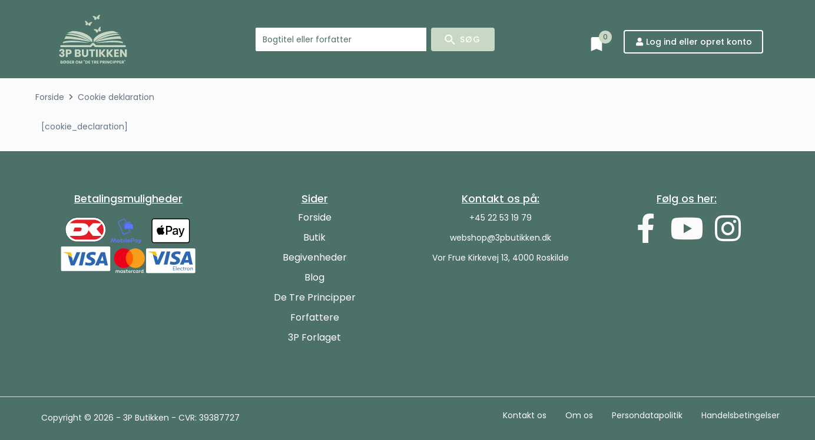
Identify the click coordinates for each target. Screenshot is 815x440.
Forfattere (314, 317)
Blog (314, 277)
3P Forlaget (314, 337)
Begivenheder (315, 257)
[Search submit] (463, 39)
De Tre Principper (315, 297)
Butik (314, 237)
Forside (49, 97)
